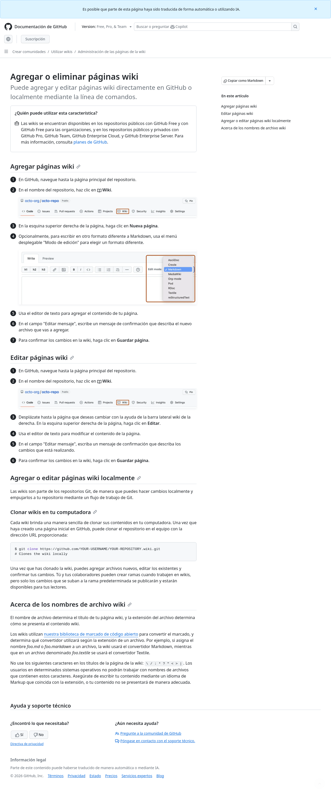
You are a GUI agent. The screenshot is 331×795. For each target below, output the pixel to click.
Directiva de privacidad (26, 744)
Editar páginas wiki (42, 357)
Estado (95, 775)
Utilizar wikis (61, 51)
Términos (56, 775)
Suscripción (35, 38)
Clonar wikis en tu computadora (53, 512)
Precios (111, 775)
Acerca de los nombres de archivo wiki (71, 604)
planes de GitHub (90, 142)
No (39, 734)
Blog (160, 775)
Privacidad (76, 775)
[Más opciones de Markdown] (269, 81)
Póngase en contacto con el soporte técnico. (155, 740)
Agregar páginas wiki (45, 166)
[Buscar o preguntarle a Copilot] (216, 27)
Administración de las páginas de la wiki (111, 51)
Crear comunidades (29, 51)
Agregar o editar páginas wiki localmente (75, 477)
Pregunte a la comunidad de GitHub (148, 733)
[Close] (316, 8)
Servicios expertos (137, 775)
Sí (19, 734)
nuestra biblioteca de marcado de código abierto (91, 634)
